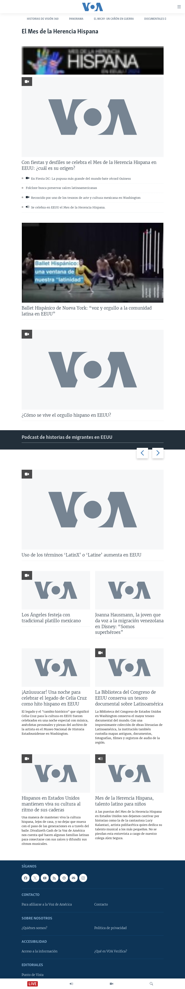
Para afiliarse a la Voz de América (47, 905)
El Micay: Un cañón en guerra (114, 19)
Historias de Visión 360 (43, 19)
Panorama (76, 19)
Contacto (101, 905)
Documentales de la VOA (160, 19)
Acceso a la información (40, 951)
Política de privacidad (110, 928)
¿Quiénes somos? (34, 928)
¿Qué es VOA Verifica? (110, 951)
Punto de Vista (32, 975)
